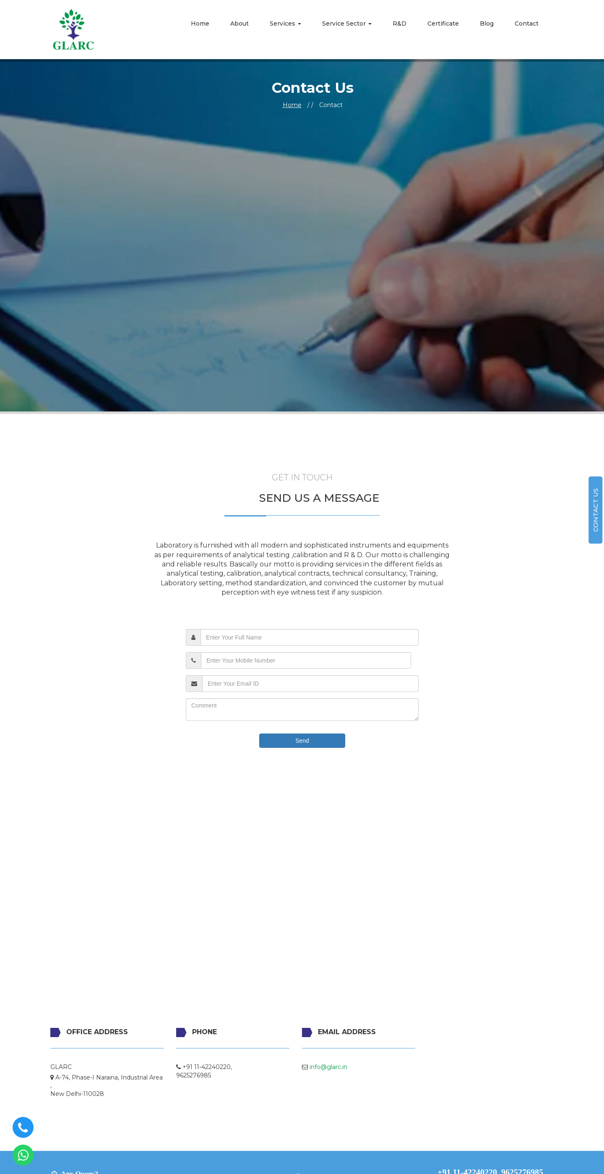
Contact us (595, 510)
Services (285, 23)
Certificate (443, 23)
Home (200, 23)
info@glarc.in (328, 1067)
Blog (487, 23)
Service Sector (347, 23)
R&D (399, 23)
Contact (527, 23)
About (239, 23)
